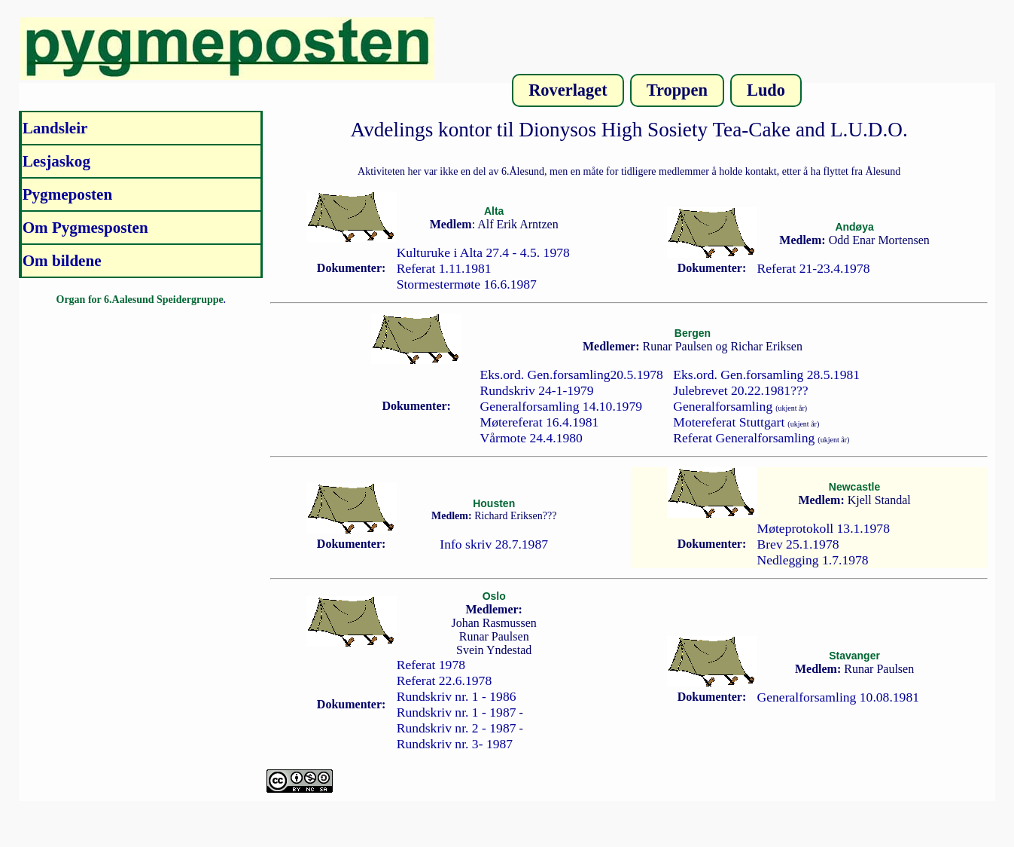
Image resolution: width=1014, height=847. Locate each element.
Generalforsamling (722, 406)
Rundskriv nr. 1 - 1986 (456, 696)
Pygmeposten (68, 194)
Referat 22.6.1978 (444, 680)
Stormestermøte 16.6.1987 (467, 284)
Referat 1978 (431, 664)
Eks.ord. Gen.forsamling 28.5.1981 (766, 374)
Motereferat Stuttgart (728, 422)
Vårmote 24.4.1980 (531, 437)
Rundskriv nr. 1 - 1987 (456, 712)
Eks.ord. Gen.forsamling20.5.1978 (571, 374)
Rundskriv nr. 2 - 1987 (456, 727)
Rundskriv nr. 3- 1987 (455, 743)
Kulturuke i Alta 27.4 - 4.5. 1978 (483, 252)
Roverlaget (567, 90)
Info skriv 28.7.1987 (494, 544)
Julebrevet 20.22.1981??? (740, 390)
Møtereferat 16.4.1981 (539, 422)
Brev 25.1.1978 (798, 544)
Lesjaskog (56, 161)
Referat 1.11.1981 (444, 268)
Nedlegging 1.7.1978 (813, 559)
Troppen (677, 90)
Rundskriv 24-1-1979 (537, 390)
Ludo (766, 90)
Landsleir (55, 128)
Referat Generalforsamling (744, 437)
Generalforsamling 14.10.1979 (561, 406)
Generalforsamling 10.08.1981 (838, 697)
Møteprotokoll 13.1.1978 (823, 528)
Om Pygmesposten (85, 228)
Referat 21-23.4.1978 (813, 268)
